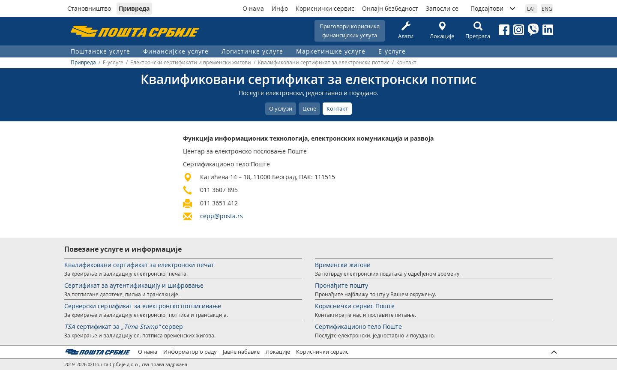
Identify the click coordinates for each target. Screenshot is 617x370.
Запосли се (442, 8)
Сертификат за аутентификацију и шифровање (134, 285)
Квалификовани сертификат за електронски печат (139, 265)
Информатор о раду (190, 351)
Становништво (89, 8)
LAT (531, 8)
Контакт (337, 108)
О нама (253, 8)
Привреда (134, 8)
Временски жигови (343, 265)
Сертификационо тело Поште (358, 326)
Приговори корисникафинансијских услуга (350, 30)
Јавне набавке (241, 351)
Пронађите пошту (341, 285)
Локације (441, 30)
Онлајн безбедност (390, 8)
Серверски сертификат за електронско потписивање (142, 306)
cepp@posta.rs (221, 216)
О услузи (280, 108)
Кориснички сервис (325, 8)
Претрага (477, 30)
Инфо (280, 8)
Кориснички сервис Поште (355, 306)
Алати (405, 30)
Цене (309, 108)
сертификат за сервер (123, 326)
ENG (547, 8)
